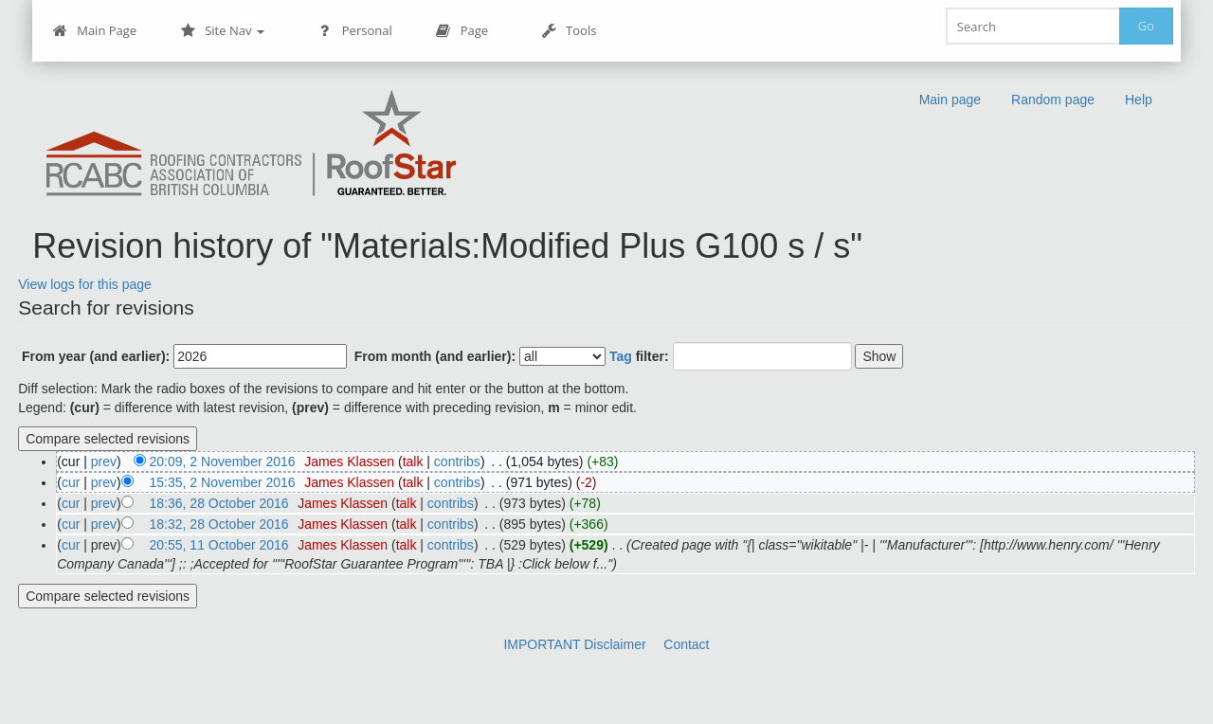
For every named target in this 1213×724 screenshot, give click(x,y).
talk (413, 461)
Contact (686, 644)
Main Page (94, 31)
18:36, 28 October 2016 (219, 503)
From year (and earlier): (96, 356)
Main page (950, 99)
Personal (354, 31)
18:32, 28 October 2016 (219, 524)
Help (1138, 99)
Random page (1053, 99)
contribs (457, 461)
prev (104, 461)
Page (462, 31)
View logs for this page (85, 284)
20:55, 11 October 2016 (219, 544)
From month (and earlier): (435, 356)
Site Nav (222, 31)
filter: (639, 356)
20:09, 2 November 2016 (223, 461)
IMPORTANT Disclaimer (574, 644)
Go (1146, 25)
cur (71, 482)
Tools (568, 31)
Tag (620, 356)
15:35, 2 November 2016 (223, 482)
